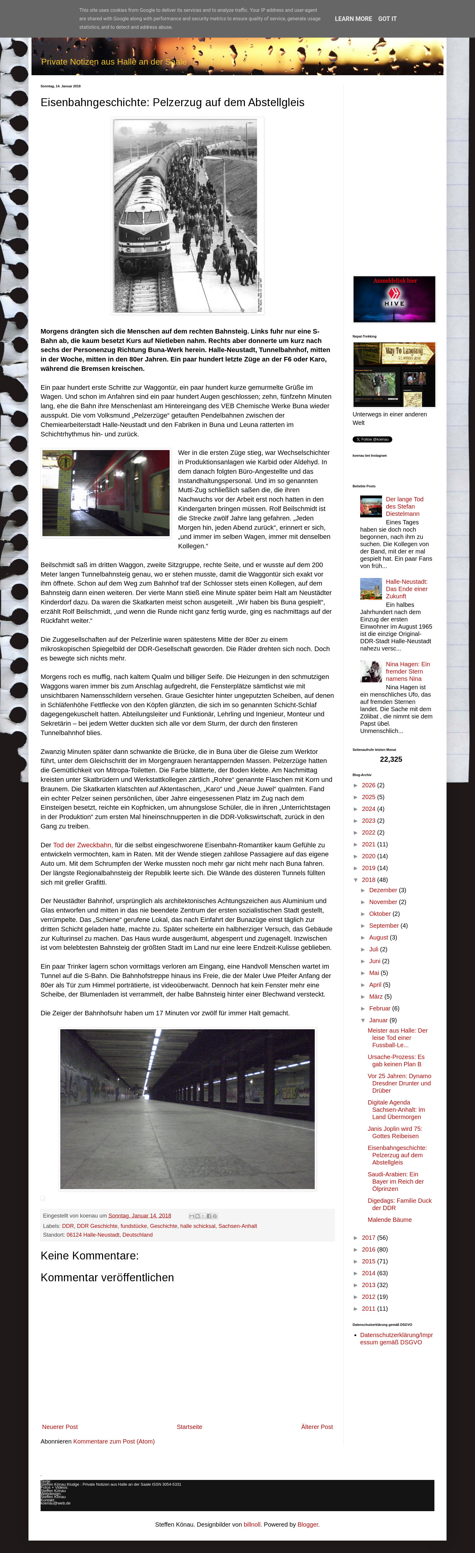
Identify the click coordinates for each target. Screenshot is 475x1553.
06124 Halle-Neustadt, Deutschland (110, 1235)
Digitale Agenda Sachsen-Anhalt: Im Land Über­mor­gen (396, 1109)
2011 (369, 1308)
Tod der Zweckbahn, (83, 845)
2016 (369, 1249)
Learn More (353, 18)
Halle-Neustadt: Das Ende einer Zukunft (407, 589)
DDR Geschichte (97, 1226)
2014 (369, 1273)
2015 (369, 1261)
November (384, 902)
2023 (369, 820)
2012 (369, 1296)
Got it (387, 18)
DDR (68, 1226)
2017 (369, 1237)
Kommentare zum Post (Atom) (114, 1441)
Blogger (307, 1524)
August (379, 937)
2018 (369, 879)
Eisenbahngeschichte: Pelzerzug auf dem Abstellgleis (397, 1155)
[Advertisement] (393, 175)
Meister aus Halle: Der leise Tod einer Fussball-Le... (398, 1037)
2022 (369, 832)
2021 (369, 844)
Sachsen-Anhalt (237, 1226)
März (376, 996)
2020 (369, 856)
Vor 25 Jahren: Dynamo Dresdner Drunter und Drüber (399, 1083)
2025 (369, 797)
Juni (375, 961)
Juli (374, 949)
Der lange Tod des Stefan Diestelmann (405, 506)
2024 (369, 808)
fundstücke (134, 1226)
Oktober (381, 913)
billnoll (252, 1524)
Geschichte (163, 1226)
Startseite (189, 1427)
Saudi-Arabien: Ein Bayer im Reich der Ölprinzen (396, 1181)
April (376, 984)
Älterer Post (317, 1427)
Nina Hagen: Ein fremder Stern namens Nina (408, 671)
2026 (369, 785)
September (384, 925)
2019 (369, 868)
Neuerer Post (60, 1427)
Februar (380, 1008)
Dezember (384, 890)
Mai (375, 973)
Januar (379, 1020)
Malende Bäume (390, 1219)
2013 (369, 1285)
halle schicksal (197, 1226)
